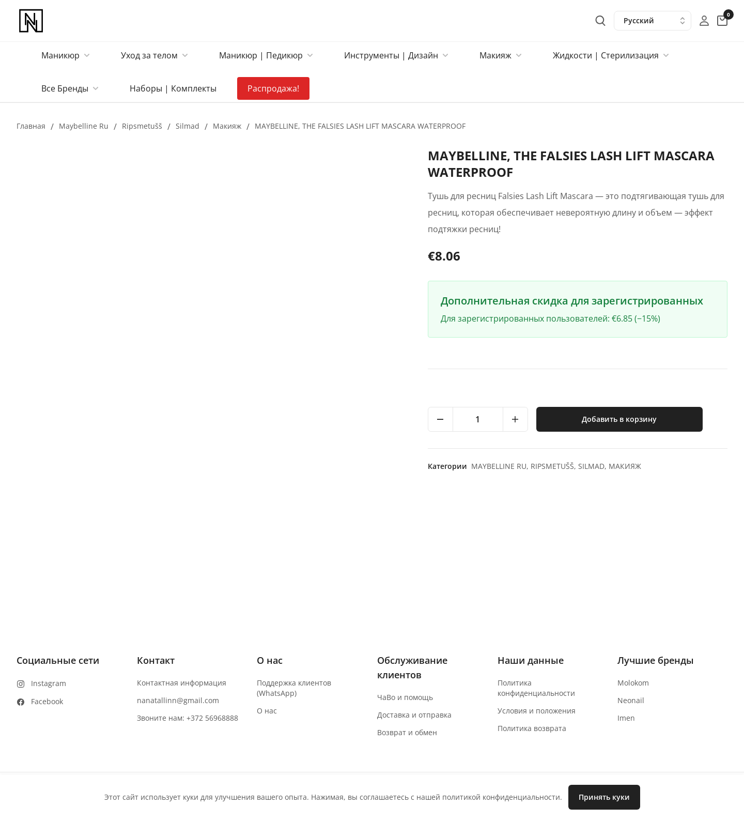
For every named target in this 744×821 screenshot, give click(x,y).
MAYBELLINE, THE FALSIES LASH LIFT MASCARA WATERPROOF (360, 126)
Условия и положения (537, 711)
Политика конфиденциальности (536, 688)
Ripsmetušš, (554, 466)
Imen (626, 718)
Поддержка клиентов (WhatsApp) (294, 688)
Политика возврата (532, 728)
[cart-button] (722, 21)
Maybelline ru (84, 126)
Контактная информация (181, 683)
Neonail (630, 700)
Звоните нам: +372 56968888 (187, 718)
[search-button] (600, 21)
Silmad (187, 126)
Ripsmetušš (142, 126)
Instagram (48, 683)
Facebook (47, 701)
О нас (267, 711)
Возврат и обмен (407, 732)
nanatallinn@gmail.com (178, 700)
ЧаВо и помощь (405, 697)
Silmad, (593, 466)
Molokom (633, 683)
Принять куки (604, 797)
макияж (227, 126)
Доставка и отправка (414, 715)
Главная (31, 126)
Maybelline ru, (501, 466)
